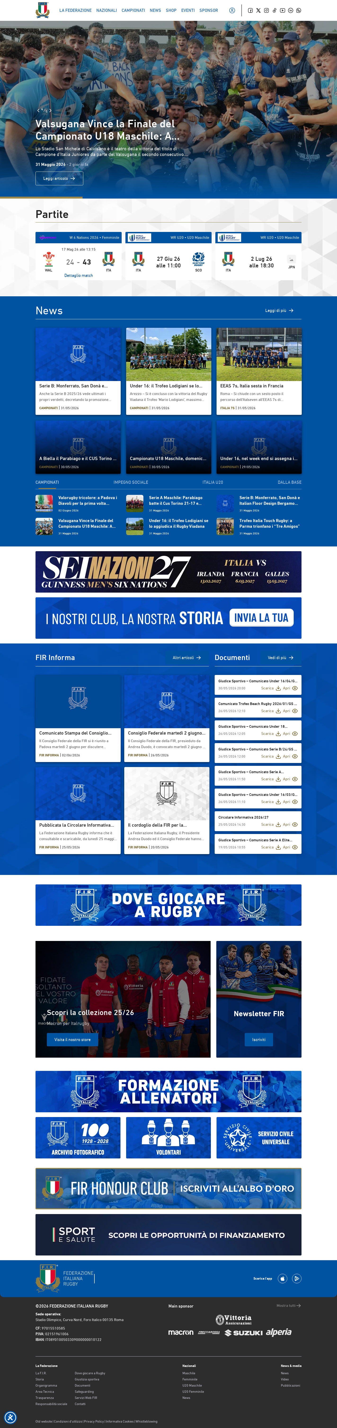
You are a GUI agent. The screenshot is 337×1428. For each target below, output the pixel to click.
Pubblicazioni (290, 1385)
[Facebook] (250, 10)
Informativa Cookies (120, 1421)
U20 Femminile (193, 1391)
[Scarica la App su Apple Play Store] (282, 1278)
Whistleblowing (146, 1421)
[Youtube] (282, 10)
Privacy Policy (94, 1421)
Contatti (80, 1404)
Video (285, 1379)
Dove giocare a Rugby (90, 1373)
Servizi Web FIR (86, 1398)
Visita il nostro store (72, 1039)
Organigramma (46, 1385)
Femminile (189, 1379)
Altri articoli (187, 658)
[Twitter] (258, 10)
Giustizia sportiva (87, 1379)
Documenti (82, 1385)
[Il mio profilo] (232, 10)
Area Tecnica (44, 1391)
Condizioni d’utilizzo (68, 1421)
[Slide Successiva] (50, 110)
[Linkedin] (290, 10)
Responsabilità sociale (51, 1404)
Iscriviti (259, 1039)
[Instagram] (266, 10)
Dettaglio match (78, 275)
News (186, 1398)
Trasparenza (44, 1398)
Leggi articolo (59, 178)
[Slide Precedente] (38, 110)
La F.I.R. (41, 1373)
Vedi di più (281, 658)
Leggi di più (279, 310)
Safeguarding (84, 1391)
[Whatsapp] (299, 10)
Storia (39, 1379)
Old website (43, 1421)
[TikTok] (274, 10)
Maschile (188, 1373)
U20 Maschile (192, 1385)
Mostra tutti (289, 1305)
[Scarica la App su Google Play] (297, 1278)
